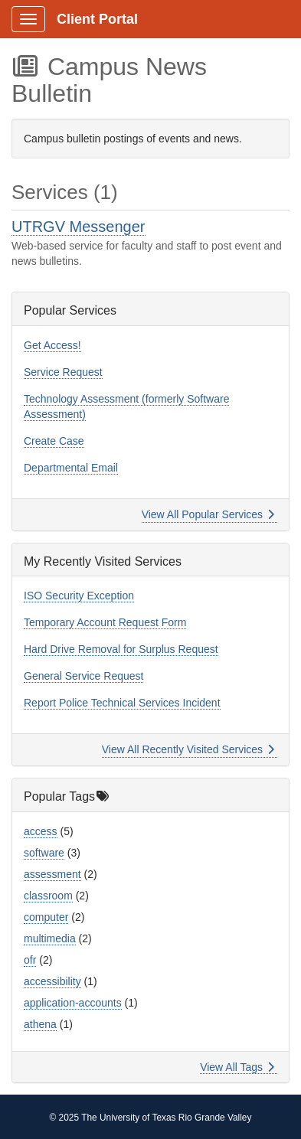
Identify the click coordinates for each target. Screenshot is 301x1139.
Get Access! (52, 345)
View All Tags (237, 1067)
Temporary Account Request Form (105, 622)
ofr (30, 960)
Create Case (54, 441)
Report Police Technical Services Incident (122, 703)
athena (40, 1024)
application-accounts (73, 1003)
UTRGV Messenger (78, 226)
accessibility (52, 981)
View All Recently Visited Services (188, 749)
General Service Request (83, 676)
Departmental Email (71, 468)
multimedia (50, 938)
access (40, 831)
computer (46, 917)
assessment (52, 874)
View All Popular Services (208, 514)
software (44, 853)
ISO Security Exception (79, 595)
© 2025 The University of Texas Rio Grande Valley (151, 1117)
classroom (48, 895)
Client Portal (97, 19)
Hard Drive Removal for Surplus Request (121, 649)
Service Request (63, 372)
